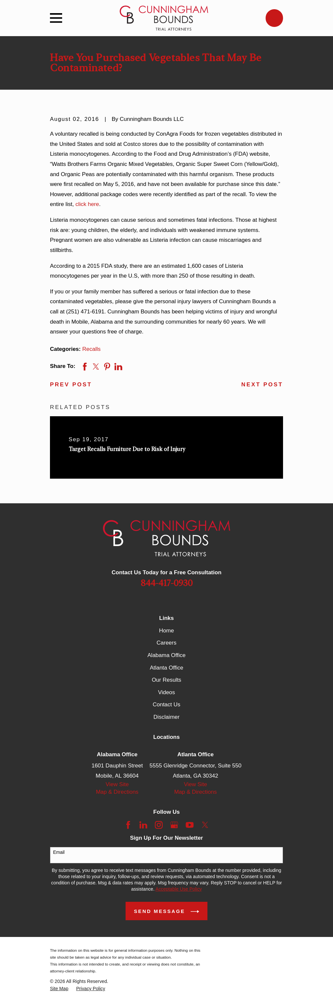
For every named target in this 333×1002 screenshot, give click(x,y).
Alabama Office (167, 655)
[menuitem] (59, 989)
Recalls (91, 349)
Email (58, 852)
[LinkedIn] (143, 825)
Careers (166, 643)
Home (166, 630)
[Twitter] (205, 825)
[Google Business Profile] (174, 825)
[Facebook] (128, 825)
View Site (117, 784)
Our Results (166, 680)
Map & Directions (117, 792)
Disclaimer (166, 717)
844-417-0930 (167, 583)
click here (87, 204)
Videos (166, 692)
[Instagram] (159, 825)
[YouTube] (190, 825)
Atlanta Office (166, 668)
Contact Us (166, 704)
